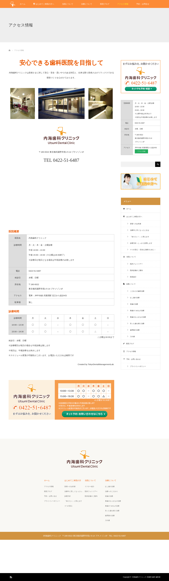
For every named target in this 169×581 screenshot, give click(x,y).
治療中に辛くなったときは (138, 230)
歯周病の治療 (133, 330)
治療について (86, 4)
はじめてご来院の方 (72, 480)
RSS (11, 577)
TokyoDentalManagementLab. (101, 364)
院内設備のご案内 (135, 270)
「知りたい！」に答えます (138, 237)
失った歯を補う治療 (135, 323)
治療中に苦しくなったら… (73, 491)
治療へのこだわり (111, 491)
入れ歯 (131, 336)
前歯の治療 (132, 304)
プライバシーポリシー (136, 366)
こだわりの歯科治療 (135, 291)
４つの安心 (68, 506)
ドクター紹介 (89, 486)
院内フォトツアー (135, 264)
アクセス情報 (122, 4)
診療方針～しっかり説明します (139, 243)
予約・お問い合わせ (132, 359)
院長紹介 (131, 277)
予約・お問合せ (142, 4)
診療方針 (67, 496)
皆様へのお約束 (134, 224)
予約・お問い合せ (50, 496)
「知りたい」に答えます (73, 501)
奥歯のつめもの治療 (135, 311)
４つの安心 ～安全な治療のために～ (141, 250)
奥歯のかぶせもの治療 (136, 317)
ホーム (22, 4)
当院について (67, 4)
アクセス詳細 (141, 151)
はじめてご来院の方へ (43, 4)
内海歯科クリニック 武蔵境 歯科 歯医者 (146, 577)
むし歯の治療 (133, 298)
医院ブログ (104, 4)
